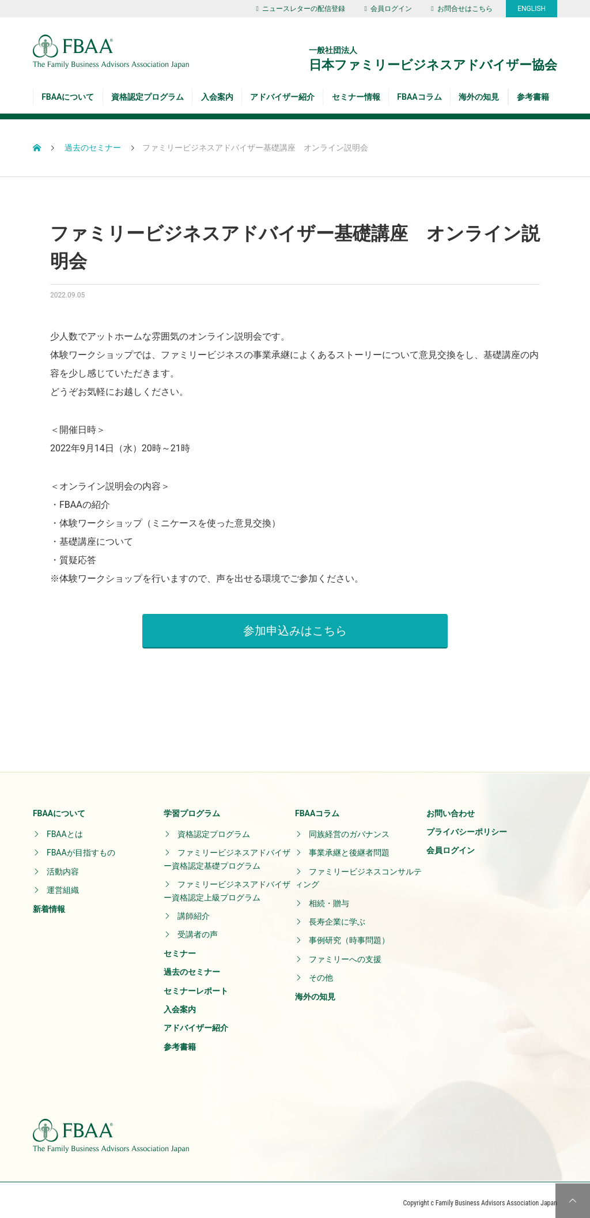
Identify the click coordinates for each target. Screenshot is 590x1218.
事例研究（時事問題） (349, 934)
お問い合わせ (450, 807)
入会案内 (217, 96)
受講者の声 (197, 928)
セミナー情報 (356, 96)
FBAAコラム (419, 96)
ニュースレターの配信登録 (300, 9)
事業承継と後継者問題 (349, 846)
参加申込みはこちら (295, 624)
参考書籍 (533, 96)
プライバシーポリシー (466, 826)
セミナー (180, 947)
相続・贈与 (329, 897)
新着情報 (49, 902)
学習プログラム (192, 807)
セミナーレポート (196, 984)
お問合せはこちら (461, 9)
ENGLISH (531, 9)
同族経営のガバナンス (349, 828)
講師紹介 (193, 910)
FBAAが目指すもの (81, 846)
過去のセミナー (192, 966)
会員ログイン (387, 9)
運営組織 (63, 884)
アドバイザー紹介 (282, 96)
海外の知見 (479, 96)
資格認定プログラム (147, 96)
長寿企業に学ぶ (337, 916)
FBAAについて (67, 96)
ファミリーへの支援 (345, 952)
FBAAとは (65, 828)
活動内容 (63, 865)
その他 (321, 971)
